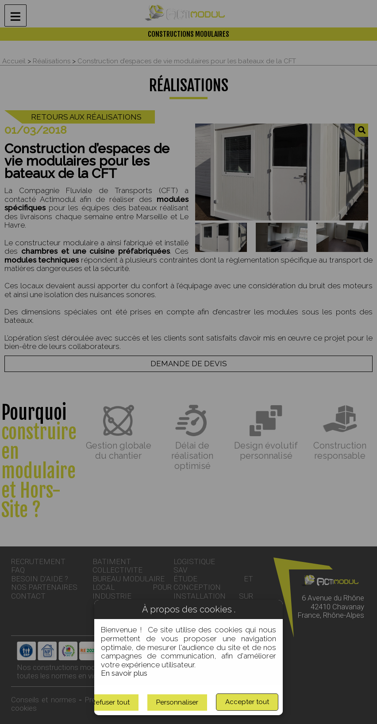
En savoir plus (124, 673)
